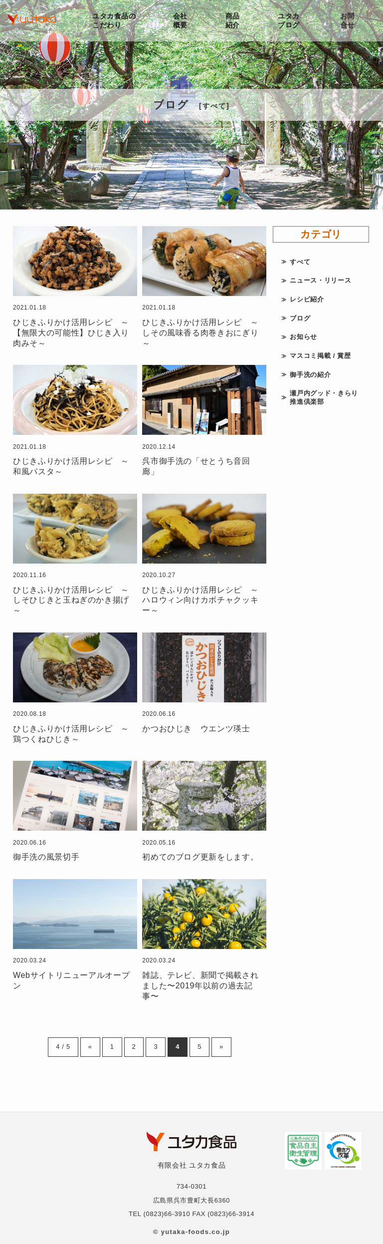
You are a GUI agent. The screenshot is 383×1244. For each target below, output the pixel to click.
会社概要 (181, 20)
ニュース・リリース (320, 280)
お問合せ (350, 20)
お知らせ (303, 336)
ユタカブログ (291, 20)
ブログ (300, 318)
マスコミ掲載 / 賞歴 (320, 355)
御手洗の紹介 (310, 374)
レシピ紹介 (307, 299)
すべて (300, 262)
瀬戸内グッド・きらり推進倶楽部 (324, 397)
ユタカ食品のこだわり (114, 20)
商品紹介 (233, 20)
